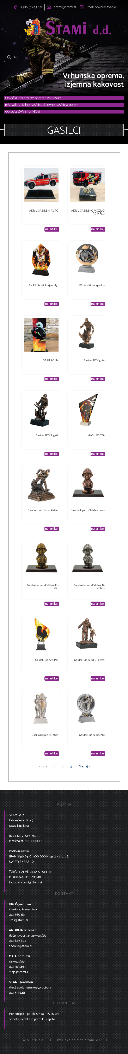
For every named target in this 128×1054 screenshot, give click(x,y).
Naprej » (84, 766)
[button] (64, 45)
